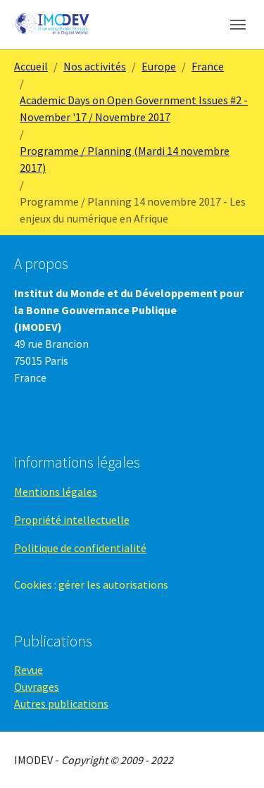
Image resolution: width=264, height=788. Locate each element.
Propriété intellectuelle (72, 520)
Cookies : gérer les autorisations (91, 584)
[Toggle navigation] (238, 25)
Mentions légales (55, 491)
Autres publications (61, 703)
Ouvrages (36, 687)
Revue (28, 670)
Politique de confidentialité (80, 548)
